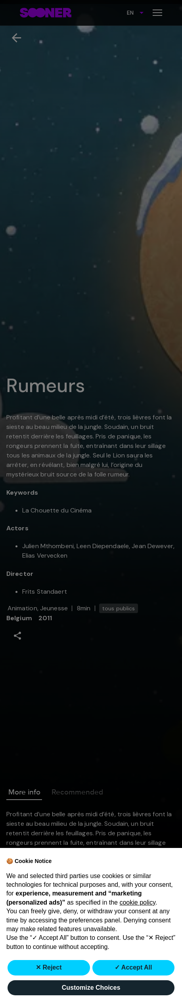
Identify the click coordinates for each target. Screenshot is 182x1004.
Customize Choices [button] (91, 987)
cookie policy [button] (137, 902)
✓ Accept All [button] (133, 967)
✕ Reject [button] (48, 967)
